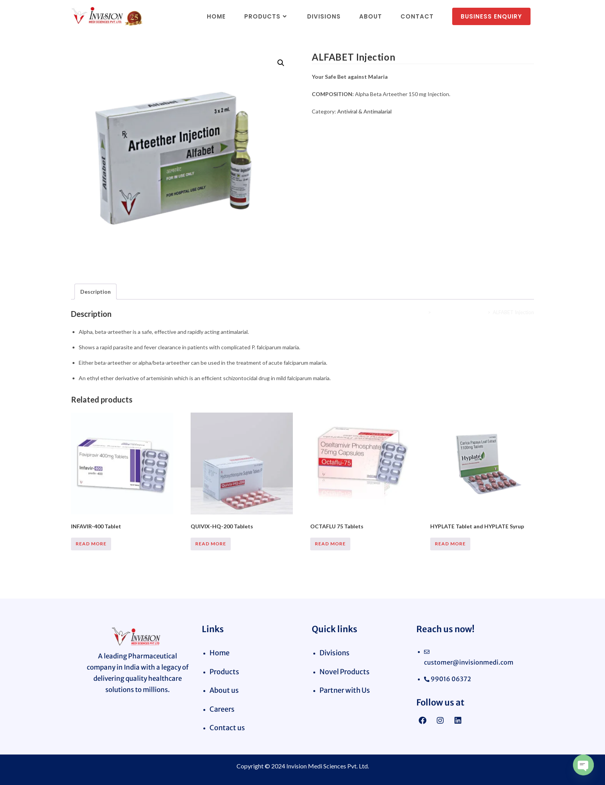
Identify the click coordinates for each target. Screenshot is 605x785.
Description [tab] (95, 291)
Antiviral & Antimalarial (364, 111)
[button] (281, 63)
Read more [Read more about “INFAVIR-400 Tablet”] (91, 543)
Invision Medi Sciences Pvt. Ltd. (327, 766)
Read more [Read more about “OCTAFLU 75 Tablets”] (330, 543)
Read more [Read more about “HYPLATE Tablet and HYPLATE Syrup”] (450, 543)
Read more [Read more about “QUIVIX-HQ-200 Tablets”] (210, 543)
